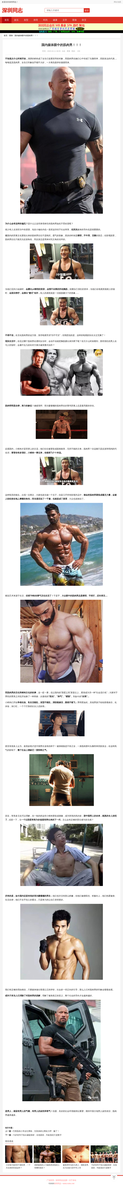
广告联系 (50, 1180)
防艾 (84, 20)
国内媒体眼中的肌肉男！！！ (26, 35)
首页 (7, 20)
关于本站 (72, 1180)
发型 (26, 20)
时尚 (45, 20)
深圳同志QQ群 (62, 1180)
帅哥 (36, 20)
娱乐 (16, 20)
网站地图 (117, 2)
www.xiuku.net (68, 1183)
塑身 (74, 20)
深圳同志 (12, 10)
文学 (65, 20)
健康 (55, 20)
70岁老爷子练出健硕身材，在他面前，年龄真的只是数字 (37, 1135)
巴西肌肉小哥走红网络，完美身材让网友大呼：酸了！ (36, 1131)
